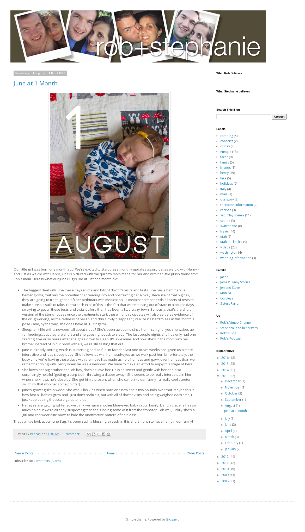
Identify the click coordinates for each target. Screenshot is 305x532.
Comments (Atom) (47, 461)
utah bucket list (231, 242)
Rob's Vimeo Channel (236, 322)
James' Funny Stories (235, 282)
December (233, 381)
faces (224, 157)
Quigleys (226, 298)
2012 (225, 456)
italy (223, 189)
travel (224, 231)
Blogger (172, 519)
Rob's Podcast (230, 338)
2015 (225, 363)
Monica (225, 293)
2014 (225, 370)
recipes (225, 210)
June (228, 424)
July (228, 418)
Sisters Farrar (230, 303)
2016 (225, 357)
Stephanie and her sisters (239, 328)
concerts (226, 141)
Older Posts (195, 453)
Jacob (224, 277)
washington (228, 252)
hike (223, 178)
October (231, 393)
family (224, 162)
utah (223, 236)
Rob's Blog (228, 333)
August (230, 405)
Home (110, 453)
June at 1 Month (36, 83)
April (229, 431)
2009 (225, 475)
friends (225, 167)
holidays (226, 183)
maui (224, 194)
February (232, 443)
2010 (225, 469)
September (233, 399)
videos (225, 247)
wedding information (235, 258)
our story (227, 199)
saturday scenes (232, 215)
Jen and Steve (230, 287)
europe (225, 151)
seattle (225, 220)
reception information (236, 205)
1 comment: (72, 434)
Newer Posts (24, 453)
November (233, 387)
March (230, 437)
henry (224, 173)
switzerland (228, 226)
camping (226, 136)
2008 (225, 481)
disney (225, 146)
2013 (225, 376)
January (231, 449)
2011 (225, 463)
